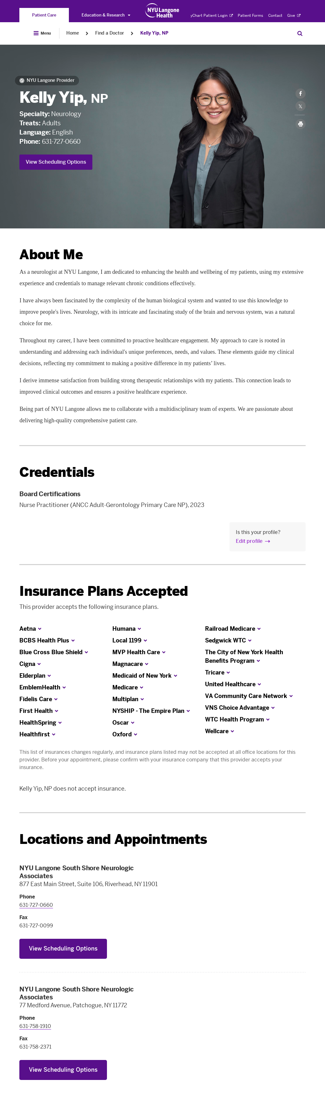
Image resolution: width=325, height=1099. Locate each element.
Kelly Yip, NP (154, 33)
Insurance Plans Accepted (103, 591)
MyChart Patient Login (210, 15)
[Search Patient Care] (300, 33)
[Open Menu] (42, 33)
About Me (51, 255)
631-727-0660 (61, 141)
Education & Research (106, 15)
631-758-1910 (35, 1026)
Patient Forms (250, 15)
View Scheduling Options (56, 162)
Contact (275, 15)
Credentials (56, 472)
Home (72, 33)
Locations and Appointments (113, 839)
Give (294, 15)
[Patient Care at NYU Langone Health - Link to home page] (162, 10)
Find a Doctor (109, 33)
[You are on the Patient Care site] (44, 15)
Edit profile (249, 541)
